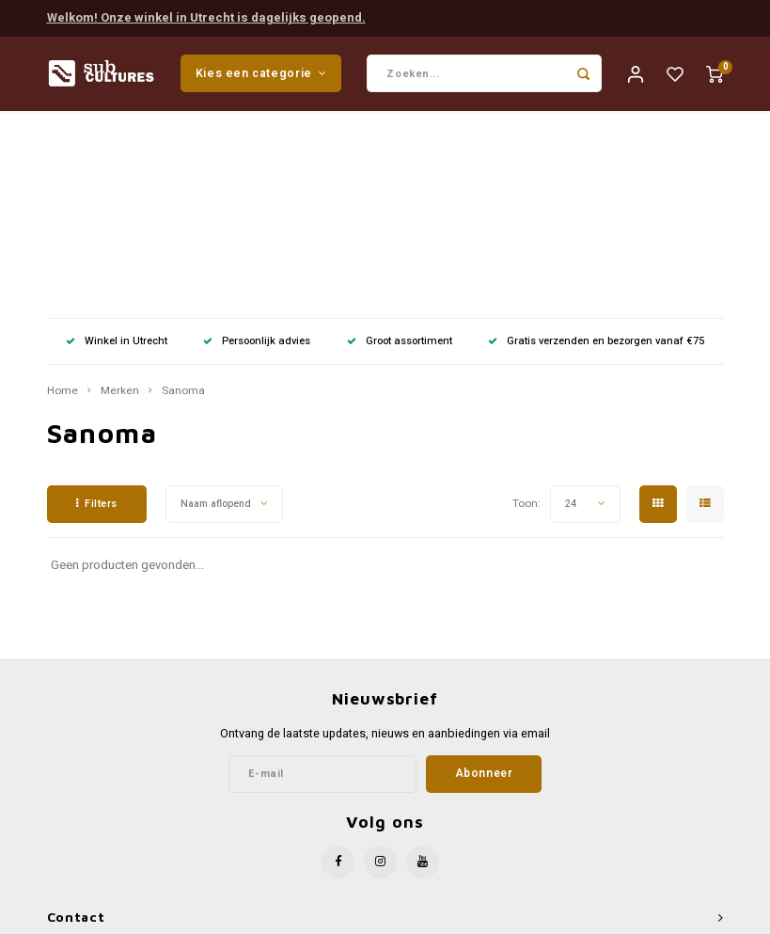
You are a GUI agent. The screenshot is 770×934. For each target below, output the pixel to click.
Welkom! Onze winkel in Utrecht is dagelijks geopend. (206, 17)
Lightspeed (428, 917)
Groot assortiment (399, 154)
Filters (97, 317)
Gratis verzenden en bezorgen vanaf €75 (596, 154)
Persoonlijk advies (256, 154)
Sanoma (183, 204)
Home (62, 204)
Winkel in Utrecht (116, 154)
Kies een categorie (261, 73)
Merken (120, 204)
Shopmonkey (545, 917)
